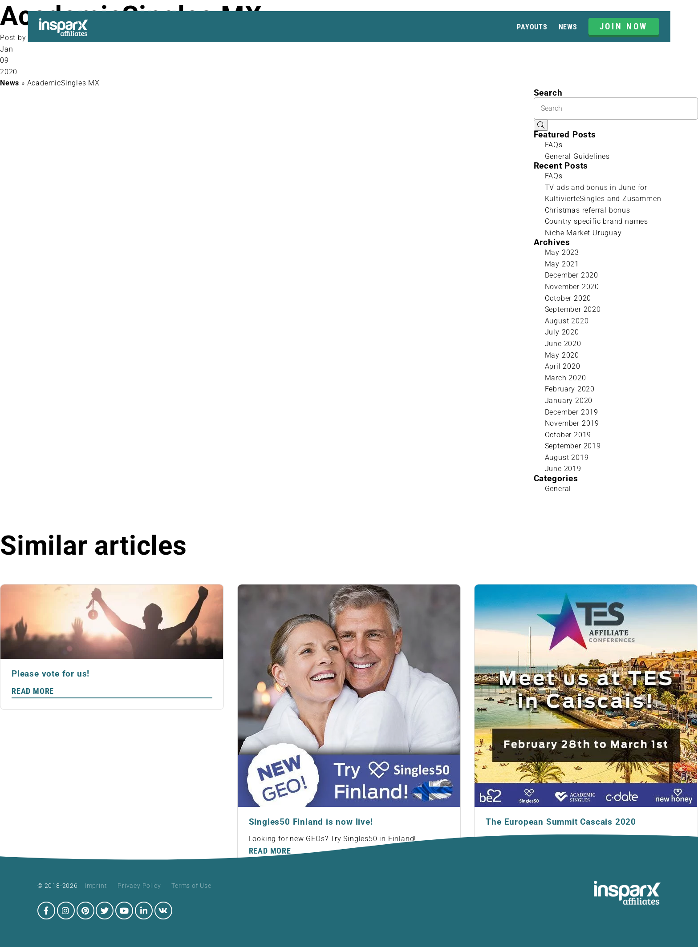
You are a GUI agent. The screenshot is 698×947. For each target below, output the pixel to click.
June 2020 (563, 343)
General (558, 488)
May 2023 (562, 252)
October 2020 (568, 298)
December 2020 (571, 275)
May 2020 (562, 355)
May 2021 (562, 264)
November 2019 (572, 423)
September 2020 (573, 309)
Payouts (532, 27)
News (568, 27)
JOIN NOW (624, 26)
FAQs (554, 145)
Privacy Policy (139, 885)
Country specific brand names (596, 221)
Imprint (96, 885)
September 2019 (573, 446)
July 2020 (562, 332)
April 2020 (562, 366)
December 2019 (571, 412)
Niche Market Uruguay (583, 233)
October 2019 (568, 435)
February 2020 (570, 389)
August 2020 (567, 321)
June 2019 (563, 468)
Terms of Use (191, 885)
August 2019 (567, 457)
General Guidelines (577, 156)
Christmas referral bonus (587, 210)
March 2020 (565, 378)
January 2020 (569, 400)
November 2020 (572, 286)
